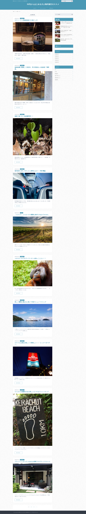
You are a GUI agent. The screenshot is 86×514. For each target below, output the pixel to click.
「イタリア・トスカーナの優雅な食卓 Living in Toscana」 (32, 214)
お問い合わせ (51, 8)
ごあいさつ (34, 8)
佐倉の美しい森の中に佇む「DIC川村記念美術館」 (63, 39)
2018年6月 (57, 54)
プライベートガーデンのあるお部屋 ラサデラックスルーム (32, 461)
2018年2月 (57, 62)
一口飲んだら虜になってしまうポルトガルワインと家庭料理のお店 (63, 22)
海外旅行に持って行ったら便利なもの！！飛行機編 (30, 171)
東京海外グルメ (57, 77)
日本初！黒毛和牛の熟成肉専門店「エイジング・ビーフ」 (63, 35)
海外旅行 (56, 79)
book (56, 71)
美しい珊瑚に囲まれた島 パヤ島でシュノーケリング (30, 302)
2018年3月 (57, 60)
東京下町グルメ (57, 75)
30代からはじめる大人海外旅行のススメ (43, 4)
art (55, 69)
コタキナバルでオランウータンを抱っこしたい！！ (30, 258)
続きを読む (18, 58)
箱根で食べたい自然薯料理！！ (24, 116)
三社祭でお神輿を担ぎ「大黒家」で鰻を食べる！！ (63, 31)
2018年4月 (57, 58)
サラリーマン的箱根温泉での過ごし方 (26, 20)
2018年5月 (57, 56)
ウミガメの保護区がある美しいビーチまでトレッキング (32, 391)
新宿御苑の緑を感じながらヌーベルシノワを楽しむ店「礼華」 (63, 27)
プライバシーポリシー (43, 8)
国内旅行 (56, 73)
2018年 (17, 11)
